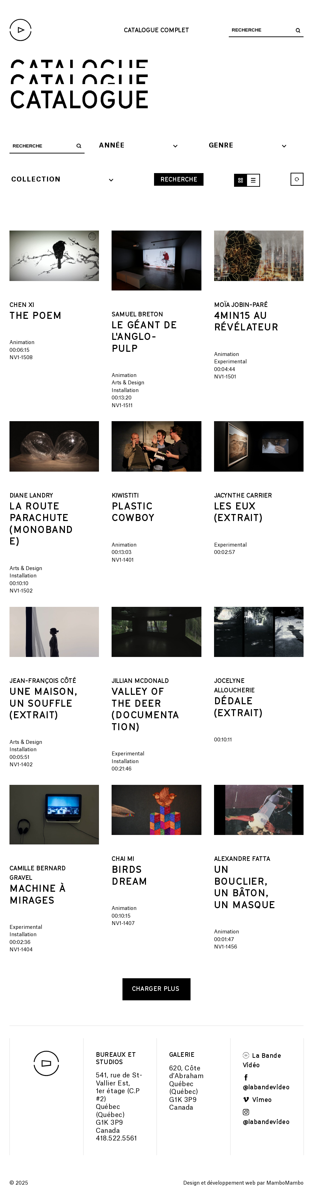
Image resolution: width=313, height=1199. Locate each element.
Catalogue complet (156, 30)
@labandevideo (266, 1082)
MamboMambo (285, 1183)
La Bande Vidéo (262, 1060)
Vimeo (257, 1099)
